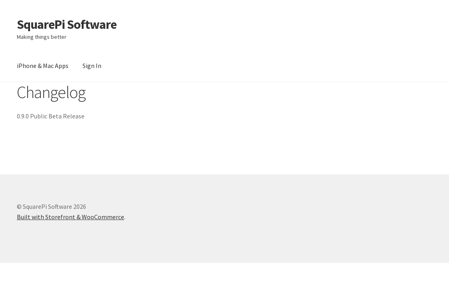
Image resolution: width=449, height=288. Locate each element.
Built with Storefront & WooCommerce (70, 217)
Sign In (92, 66)
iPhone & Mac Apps (42, 66)
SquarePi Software (67, 24)
